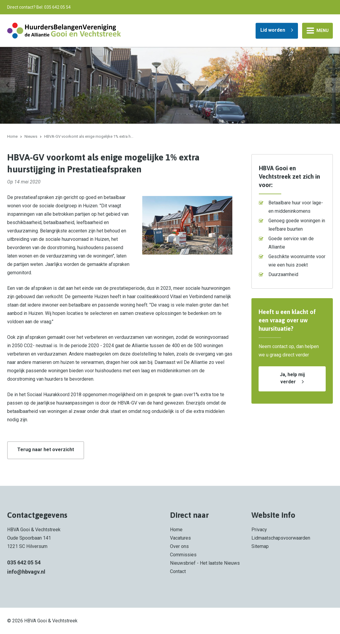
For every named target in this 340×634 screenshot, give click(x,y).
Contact (178, 571)
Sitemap (260, 546)
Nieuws (30, 136)
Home (12, 136)
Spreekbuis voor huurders (77, 108)
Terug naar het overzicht (45, 449)
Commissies (183, 555)
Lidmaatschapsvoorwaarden (280, 538)
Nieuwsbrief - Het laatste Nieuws (205, 563)
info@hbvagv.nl (26, 572)
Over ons (179, 546)
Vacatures (180, 538)
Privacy (259, 529)
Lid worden (272, 30)
